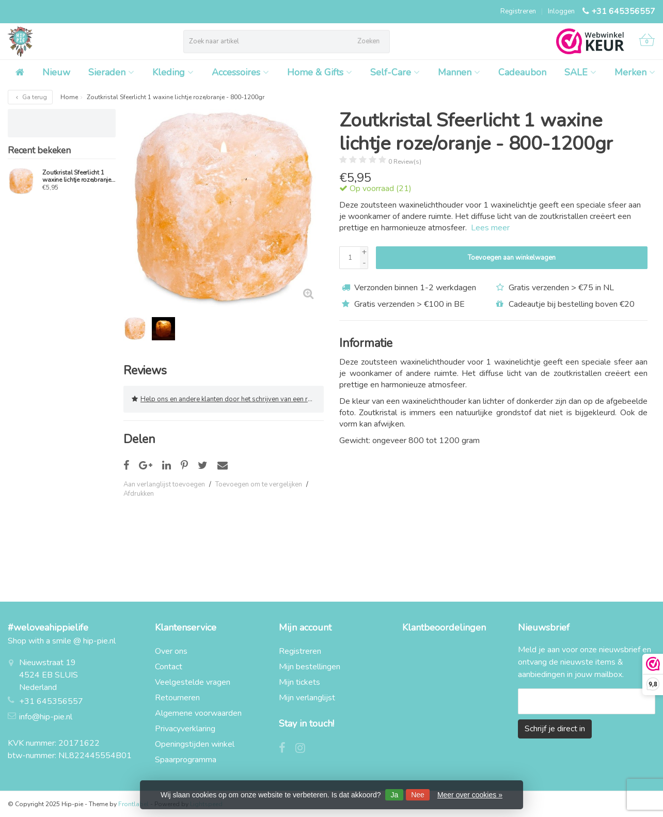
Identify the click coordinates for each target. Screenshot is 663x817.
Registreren (518, 11)
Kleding (173, 72)
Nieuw (56, 72)
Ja (394, 795)
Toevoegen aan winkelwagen (512, 257)
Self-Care (395, 72)
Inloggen (561, 11)
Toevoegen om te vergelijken (258, 484)
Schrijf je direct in (555, 728)
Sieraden (111, 72)
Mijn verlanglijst (307, 697)
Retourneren (177, 697)
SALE (580, 72)
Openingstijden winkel (194, 744)
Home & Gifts (319, 72)
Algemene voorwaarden (198, 713)
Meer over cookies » (469, 795)
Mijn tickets (299, 682)
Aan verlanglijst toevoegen (164, 484)
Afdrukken (138, 493)
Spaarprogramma (185, 759)
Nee (417, 795)
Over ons (171, 651)
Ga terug (30, 97)
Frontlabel (133, 804)
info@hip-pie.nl (45, 716)
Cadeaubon (522, 72)
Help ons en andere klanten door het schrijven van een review (228, 399)
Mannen (459, 72)
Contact (168, 666)
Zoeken (368, 41)
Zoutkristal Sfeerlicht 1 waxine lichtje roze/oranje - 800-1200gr (78, 176)
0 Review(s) (404, 162)
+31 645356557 (623, 11)
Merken (634, 72)
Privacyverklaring (185, 728)
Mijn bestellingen (309, 666)
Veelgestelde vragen (192, 682)
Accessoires (240, 72)
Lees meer (490, 227)
